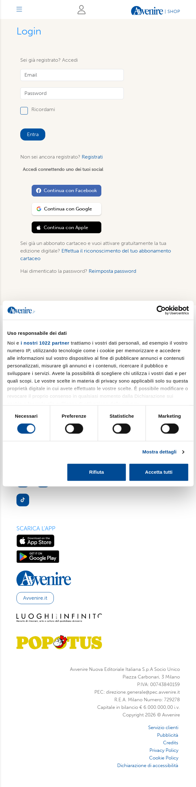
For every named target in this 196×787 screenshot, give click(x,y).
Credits (170, 743)
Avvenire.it (35, 598)
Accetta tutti (159, 472)
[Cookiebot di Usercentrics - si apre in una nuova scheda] (161, 310)
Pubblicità (167, 735)
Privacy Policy (163, 750)
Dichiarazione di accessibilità (147, 765)
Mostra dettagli (159, 452)
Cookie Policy (163, 758)
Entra (33, 134)
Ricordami (43, 109)
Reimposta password (112, 271)
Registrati (92, 157)
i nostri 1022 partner (45, 343)
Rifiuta (96, 472)
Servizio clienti (163, 727)
